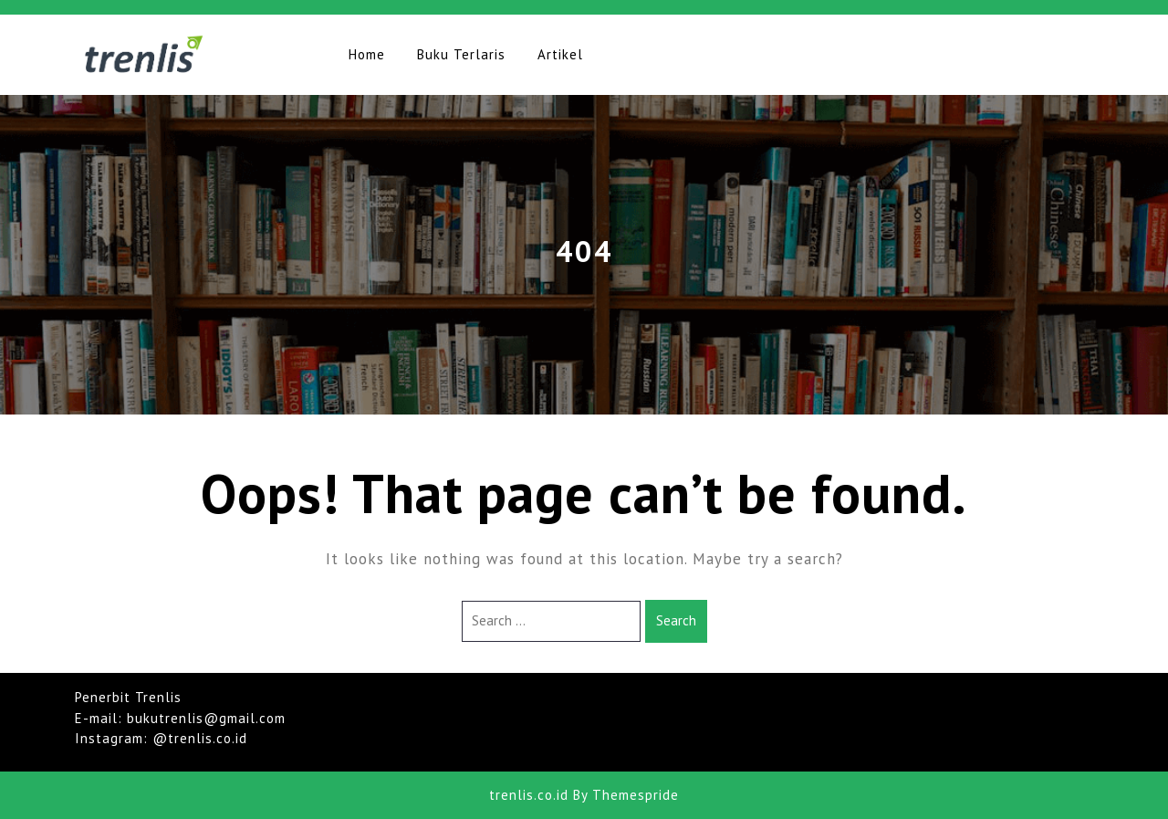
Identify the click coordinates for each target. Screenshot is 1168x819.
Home (367, 54)
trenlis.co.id (528, 794)
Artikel (560, 54)
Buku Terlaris (461, 54)
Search (676, 620)
